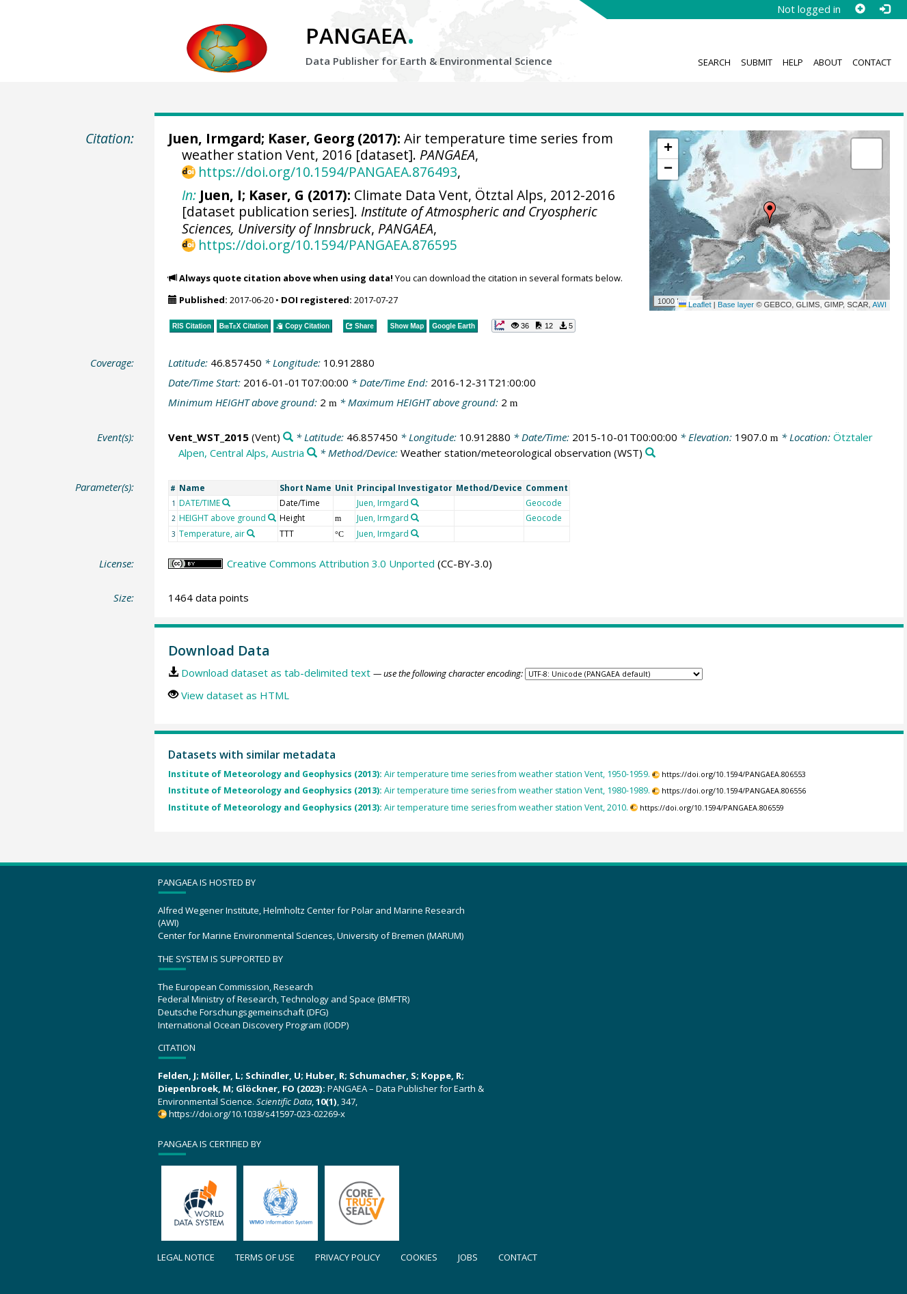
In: (189, 195)
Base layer (736, 304)
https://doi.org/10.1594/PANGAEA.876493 (327, 172)
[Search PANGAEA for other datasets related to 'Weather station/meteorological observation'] (650, 453)
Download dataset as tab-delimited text (275, 672)
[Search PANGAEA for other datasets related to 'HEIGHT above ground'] (272, 518)
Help (793, 62)
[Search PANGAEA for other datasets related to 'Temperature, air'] (251, 533)
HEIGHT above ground (222, 518)
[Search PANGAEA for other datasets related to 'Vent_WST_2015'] (288, 437)
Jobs (468, 1257)
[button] (770, 212)
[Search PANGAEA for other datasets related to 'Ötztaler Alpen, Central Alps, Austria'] (312, 453)
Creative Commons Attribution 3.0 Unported (331, 563)
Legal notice (186, 1257)
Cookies (419, 1257)
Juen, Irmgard (214, 138)
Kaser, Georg (311, 138)
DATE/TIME (199, 503)
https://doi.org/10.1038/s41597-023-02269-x (257, 1114)
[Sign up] (860, 9)
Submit (756, 62)
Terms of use (265, 1257)
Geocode (544, 503)
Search (714, 62)
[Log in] (884, 9)
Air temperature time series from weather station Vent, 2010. (398, 807)
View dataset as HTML (235, 695)
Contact (871, 62)
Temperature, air (212, 533)
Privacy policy (347, 1257)
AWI (879, 304)
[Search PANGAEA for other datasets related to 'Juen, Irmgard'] (415, 502)
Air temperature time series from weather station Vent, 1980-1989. (409, 790)
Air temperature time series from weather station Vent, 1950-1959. (409, 774)
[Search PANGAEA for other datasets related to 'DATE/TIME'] (226, 502)
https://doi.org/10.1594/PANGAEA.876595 (327, 245)
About (827, 62)
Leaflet (695, 304)
